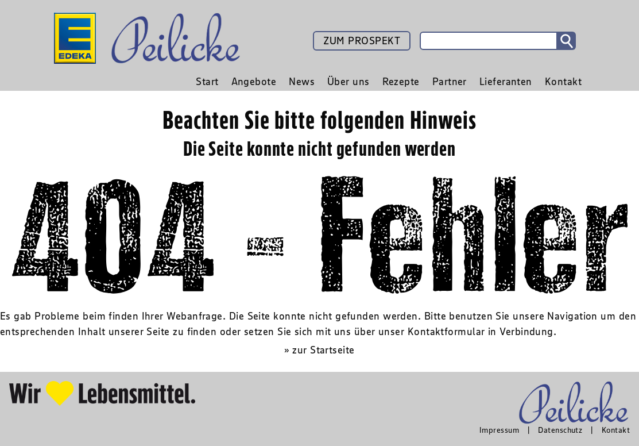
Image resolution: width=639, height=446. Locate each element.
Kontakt (616, 430)
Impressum (499, 430)
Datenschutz (560, 430)
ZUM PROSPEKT (361, 40)
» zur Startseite (319, 350)
